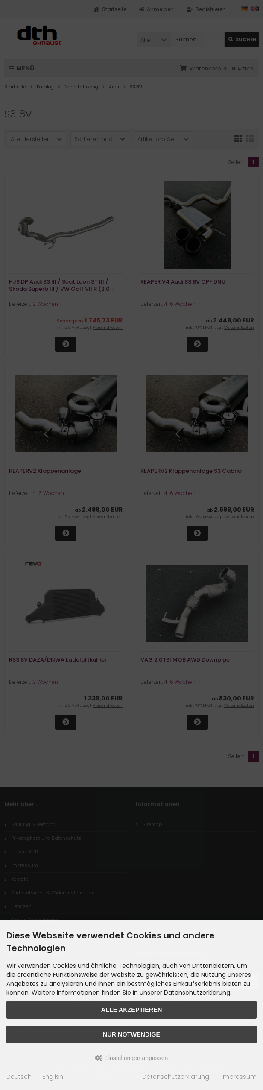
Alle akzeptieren (131, 1009)
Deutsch (19, 1076)
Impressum (239, 1076)
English (52, 1076)
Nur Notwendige (131, 1034)
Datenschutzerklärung (175, 1076)
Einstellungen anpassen (131, 1058)
